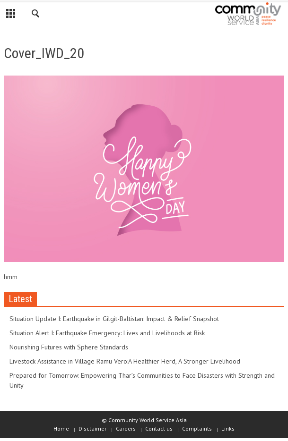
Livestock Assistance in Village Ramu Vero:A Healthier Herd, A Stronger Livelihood (124, 361)
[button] (35, 15)
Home (61, 428)
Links (228, 428)
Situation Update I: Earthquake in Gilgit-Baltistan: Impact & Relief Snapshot (114, 318)
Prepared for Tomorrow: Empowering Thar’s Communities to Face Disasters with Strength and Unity (142, 380)
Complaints (197, 428)
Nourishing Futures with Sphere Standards (68, 347)
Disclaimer (92, 428)
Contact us (159, 428)
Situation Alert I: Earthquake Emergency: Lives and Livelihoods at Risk (107, 333)
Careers (126, 428)
